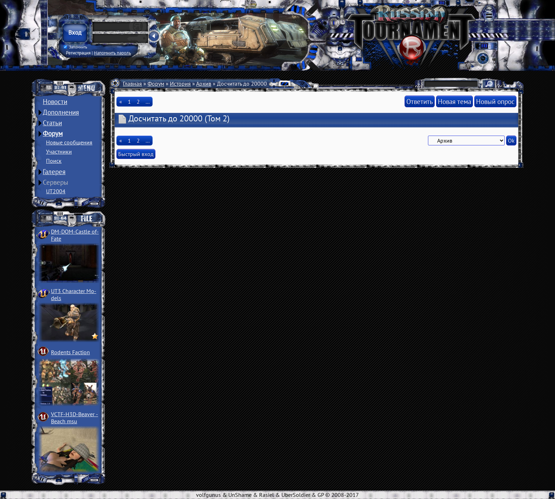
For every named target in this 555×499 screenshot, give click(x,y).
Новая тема (454, 101)
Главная (132, 83)
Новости (55, 101)
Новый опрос (495, 101)
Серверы (55, 182)
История (180, 83)
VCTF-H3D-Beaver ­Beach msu (74, 418)
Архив (203, 83)
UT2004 (55, 191)
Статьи (52, 123)
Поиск (54, 160)
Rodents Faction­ (70, 352)
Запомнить (75, 47)
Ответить (419, 101)
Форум (53, 133)
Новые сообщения (69, 142)
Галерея (54, 171)
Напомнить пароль (112, 53)
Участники (59, 151)
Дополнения (61, 112)
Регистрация (78, 53)
